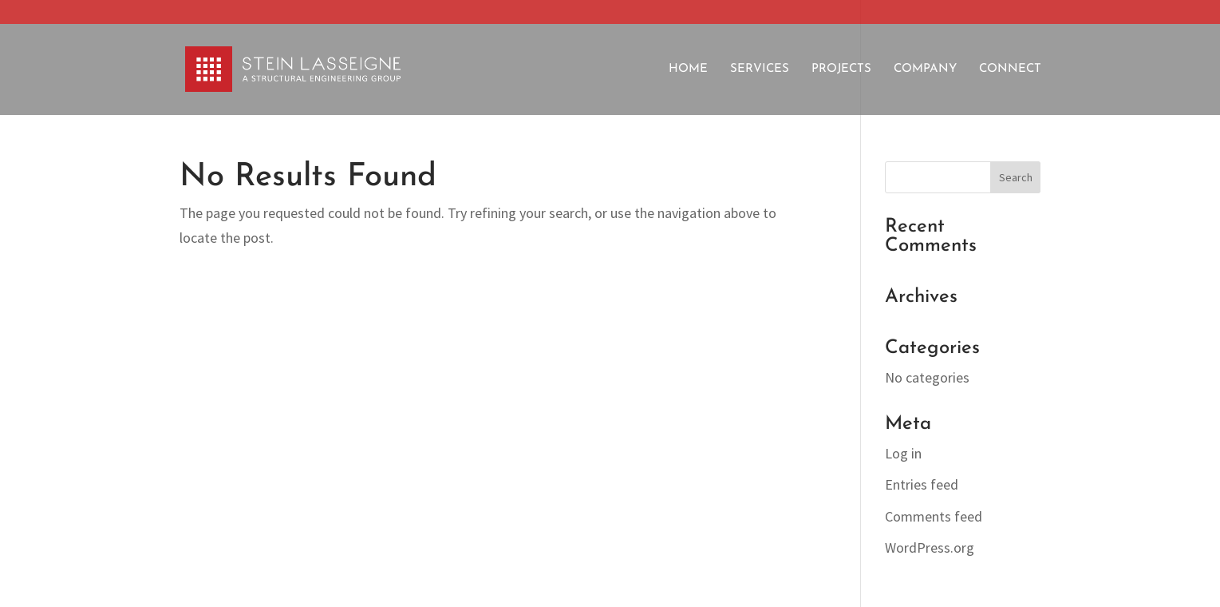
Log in (903, 453)
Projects (841, 69)
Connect (1010, 69)
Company (925, 69)
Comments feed (933, 516)
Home (688, 69)
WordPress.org (929, 547)
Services (759, 69)
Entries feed (921, 484)
